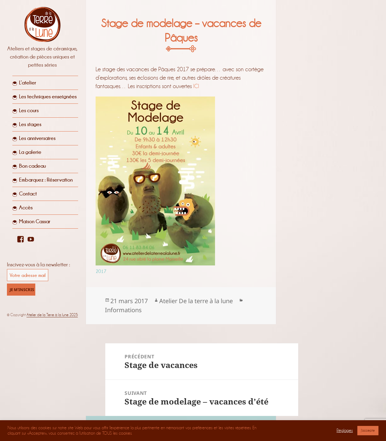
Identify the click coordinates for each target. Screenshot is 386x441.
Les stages (30, 124)
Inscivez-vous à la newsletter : (38, 265)
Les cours (29, 110)
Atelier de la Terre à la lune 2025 (52, 315)
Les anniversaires (37, 138)
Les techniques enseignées (48, 97)
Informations (123, 310)
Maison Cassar (34, 221)
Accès (26, 208)
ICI (196, 86)
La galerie (30, 152)
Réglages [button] (345, 430)
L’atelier (27, 83)
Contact (28, 194)
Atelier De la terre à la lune (196, 301)
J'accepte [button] (368, 430)
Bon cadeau (32, 166)
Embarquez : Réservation (46, 180)
